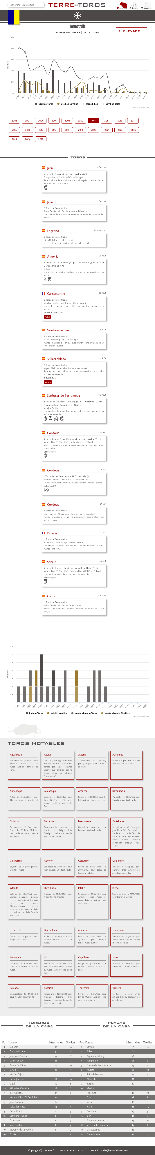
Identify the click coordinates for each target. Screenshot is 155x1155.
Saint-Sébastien (58, 330)
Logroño (53, 231)
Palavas (52, 533)
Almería (52, 256)
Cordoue (53, 433)
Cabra (51, 596)
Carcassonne (56, 294)
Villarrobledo (56, 359)
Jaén (50, 168)
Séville (51, 562)
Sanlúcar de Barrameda (63, 396)
